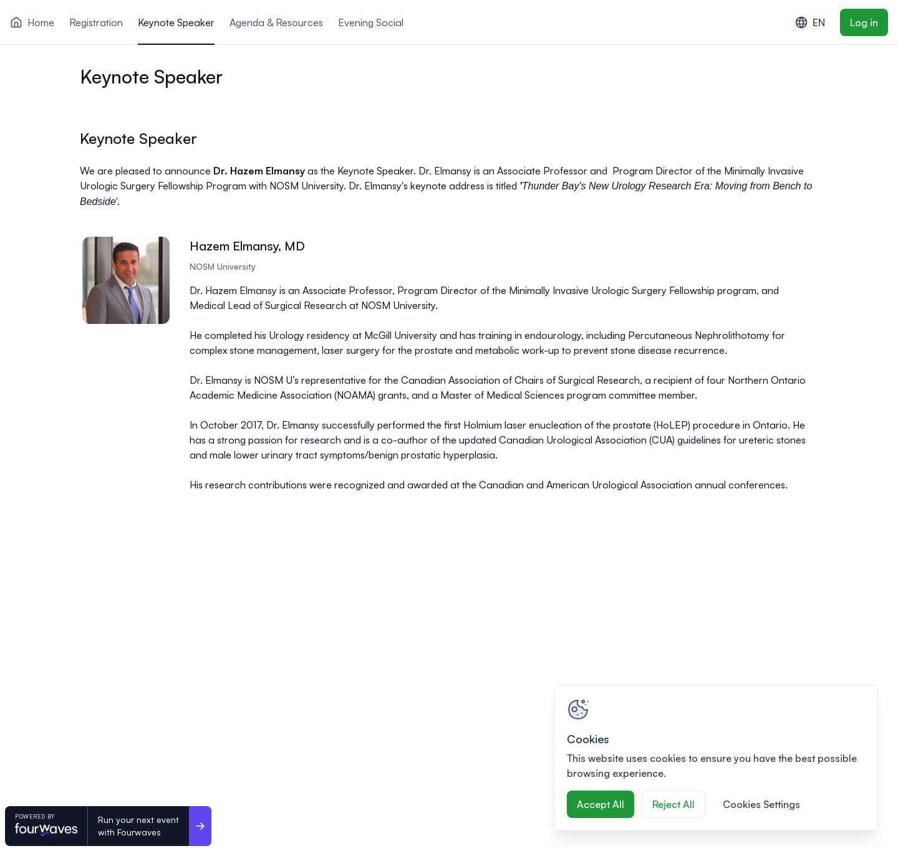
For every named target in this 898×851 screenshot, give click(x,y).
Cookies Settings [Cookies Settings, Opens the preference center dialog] (761, 804)
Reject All (673, 804)
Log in (864, 22)
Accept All (600, 804)
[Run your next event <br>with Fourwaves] (200, 826)
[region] (716, 757)
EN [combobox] (810, 22)
